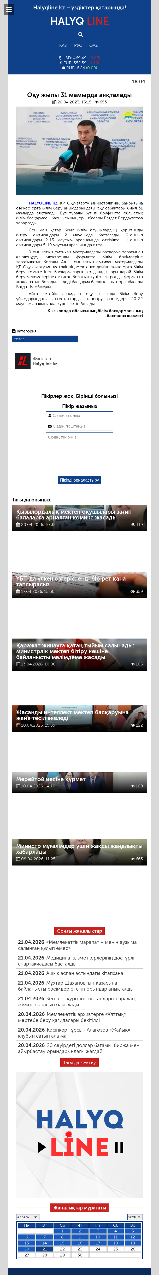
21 (45, 1257)
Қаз (63, 45)
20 (26, 1257)
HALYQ (79, 21)
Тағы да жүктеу (79, 1071)
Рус (78, 45)
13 (27, 1251)
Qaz (93, 45)
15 (62, 1251)
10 (98, 1245)
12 (133, 1245)
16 (80, 1251)
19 (133, 1251)
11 (116, 1245)
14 (44, 1251)
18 (115, 1251)
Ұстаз (19, 338)
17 (98, 1251)
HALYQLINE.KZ (43, 203)
